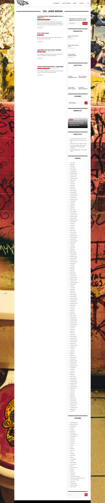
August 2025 (73, 180)
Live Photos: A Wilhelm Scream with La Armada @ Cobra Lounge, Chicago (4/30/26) (78, 147)
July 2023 (72, 223)
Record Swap (73, 462)
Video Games (73, 486)
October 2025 (73, 176)
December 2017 (73, 339)
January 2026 (73, 171)
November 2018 (73, 320)
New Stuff (72, 450)
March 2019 (72, 313)
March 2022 (72, 251)
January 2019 (73, 317)
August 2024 (73, 201)
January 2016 (73, 379)
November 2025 (73, 174)
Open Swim (72, 455)
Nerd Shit (72, 448)
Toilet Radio (72, 481)
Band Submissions (74, 422)
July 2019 (72, 306)
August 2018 (73, 326)
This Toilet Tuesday (74, 479)
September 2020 (73, 282)
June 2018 (72, 329)
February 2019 (73, 315)
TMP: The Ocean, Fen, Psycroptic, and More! (82, 77)
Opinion (72, 457)
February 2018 (73, 336)
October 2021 (73, 260)
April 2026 (72, 166)
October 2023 (73, 218)
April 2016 (72, 374)
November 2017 (73, 341)
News (71, 452)
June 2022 (72, 246)
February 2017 (73, 357)
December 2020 (73, 277)
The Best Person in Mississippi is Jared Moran (50, 66)
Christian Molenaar (50, 51)
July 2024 (72, 202)
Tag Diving (72, 474)
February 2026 (73, 169)
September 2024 (73, 199)
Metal (44, 51)
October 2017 (73, 343)
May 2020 (72, 289)
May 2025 (72, 185)
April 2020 (72, 291)
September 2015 (73, 386)
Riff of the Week (73, 467)
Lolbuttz (72, 445)
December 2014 (73, 402)
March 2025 (72, 188)
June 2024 (72, 204)
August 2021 (73, 263)
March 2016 (72, 376)
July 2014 (72, 411)
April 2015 (72, 395)
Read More (40, 27)
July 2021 (72, 265)
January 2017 (73, 359)
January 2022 (73, 254)
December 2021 (73, 256)
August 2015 (73, 388)
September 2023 (73, 220)
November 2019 (73, 300)
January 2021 (73, 275)
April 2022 (72, 249)
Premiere (72, 460)
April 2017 (72, 353)
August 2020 (73, 284)
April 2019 (72, 312)
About (75, 3)
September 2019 (73, 303)
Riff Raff (72, 469)
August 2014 (73, 409)
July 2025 (72, 181)
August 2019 (73, 305)
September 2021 (73, 261)
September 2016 (73, 365)
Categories (56, 3)
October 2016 (73, 364)
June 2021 (72, 267)
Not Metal (72, 453)
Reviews (71, 119)
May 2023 (72, 227)
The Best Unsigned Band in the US (43, 19)
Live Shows (72, 443)
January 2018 (73, 338)
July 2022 (72, 244)
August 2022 (73, 242)
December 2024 (73, 194)
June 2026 (72, 162)
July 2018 (72, 327)
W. (45, 35)
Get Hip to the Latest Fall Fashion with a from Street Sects (76, 123)
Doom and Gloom (74, 434)
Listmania (72, 441)
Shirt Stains (72, 472)
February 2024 (73, 211)
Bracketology (73, 426)
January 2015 (73, 400)
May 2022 (72, 247)
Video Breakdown (74, 485)
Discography (73, 433)
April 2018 (72, 332)
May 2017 (72, 352)
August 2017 (73, 346)
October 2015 (73, 385)
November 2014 (73, 404)
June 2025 (72, 183)
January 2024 (73, 213)
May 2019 (72, 310)
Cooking (72, 429)
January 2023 (73, 234)
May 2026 (72, 164)
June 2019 (72, 308)
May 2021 (72, 268)
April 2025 (72, 187)
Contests (72, 427)
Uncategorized (40, 35)
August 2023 (73, 221)
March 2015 (72, 397)
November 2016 (73, 362)
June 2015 (72, 392)
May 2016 (72, 372)
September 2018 (73, 324)
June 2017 (72, 350)
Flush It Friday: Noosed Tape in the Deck (72, 89)
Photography (73, 459)
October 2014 (73, 405)
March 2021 (72, 272)
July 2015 (72, 390)
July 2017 (72, 348)
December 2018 (73, 319)
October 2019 (73, 301)
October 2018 (73, 322)
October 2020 (73, 280)
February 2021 (73, 273)
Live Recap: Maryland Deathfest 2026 (72, 77)
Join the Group (66, 3)
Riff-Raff (72, 471)
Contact (81, 3)
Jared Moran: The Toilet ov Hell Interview (49, 50)
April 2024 (72, 207)
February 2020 (73, 294)
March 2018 (72, 334)
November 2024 (73, 195)
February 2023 (73, 232)
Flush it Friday (73, 436)
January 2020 (73, 296)
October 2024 (73, 197)
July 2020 (72, 286)
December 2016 (73, 360)
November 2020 (73, 279)
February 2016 (73, 378)
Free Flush (72, 438)
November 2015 (73, 383)
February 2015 (73, 398)
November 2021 (73, 258)
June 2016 (72, 371)
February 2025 (73, 190)
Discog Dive (72, 431)
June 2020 (72, 287)
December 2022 (73, 235)
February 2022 (73, 253)
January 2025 (73, 192)
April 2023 (72, 228)
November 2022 (73, 237)
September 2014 (73, 407)
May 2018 (72, 331)
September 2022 (73, 240)
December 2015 (73, 381)
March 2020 (72, 293)
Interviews (39, 51)
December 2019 (73, 298)
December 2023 (73, 214)
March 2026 (72, 168)
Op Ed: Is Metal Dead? (43, 33)
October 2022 (73, 239)
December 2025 (73, 173)
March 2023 (72, 230)
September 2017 (73, 345)
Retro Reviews (73, 464)
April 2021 (72, 270)
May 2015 (72, 393)
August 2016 (73, 367)
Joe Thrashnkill (54, 19)
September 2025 (73, 178)
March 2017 (72, 355)
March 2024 (72, 209)
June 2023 (72, 225)
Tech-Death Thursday (74, 476)
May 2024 (72, 206)
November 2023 (73, 216)
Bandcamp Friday (74, 424)
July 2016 (72, 369)
